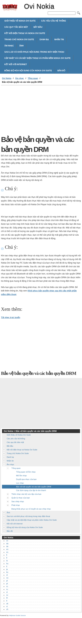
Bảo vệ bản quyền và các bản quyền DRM (33, 487)
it (6, 566)
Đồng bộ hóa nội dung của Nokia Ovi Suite (28, 70)
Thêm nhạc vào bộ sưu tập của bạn (26, 494)
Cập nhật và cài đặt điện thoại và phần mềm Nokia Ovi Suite (37, 58)
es (7, 552)
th (7, 598)
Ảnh (21, 46)
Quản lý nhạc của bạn (20, 498)
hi (7, 561)
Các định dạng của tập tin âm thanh (31, 490)
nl (7, 575)
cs (7, 541)
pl (7, 581)
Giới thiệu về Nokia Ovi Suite (20, 21)
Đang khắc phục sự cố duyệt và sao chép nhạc (31, 509)
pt (7, 584)
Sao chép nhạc (17, 501)
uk (7, 604)
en (7, 549)
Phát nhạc (15, 505)
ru (7, 589)
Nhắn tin (59, 39)
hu (7, 564)
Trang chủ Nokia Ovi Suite (19, 39)
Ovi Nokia (10, 7)
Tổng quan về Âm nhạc (26, 472)
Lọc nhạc (20, 483)
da (7, 543)
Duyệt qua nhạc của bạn (26, 479)
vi (7, 606)
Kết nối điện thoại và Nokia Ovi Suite (24, 33)
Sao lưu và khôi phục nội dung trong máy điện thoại (34, 52)
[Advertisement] (29, 110)
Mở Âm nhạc (21, 476)
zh (7, 609)
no (7, 578)
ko (7, 572)
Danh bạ (44, 39)
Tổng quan (33, 78)
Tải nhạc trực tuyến (10, 317)
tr (6, 601)
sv (7, 595)
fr (6, 558)
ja (7, 569)
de (7, 546)
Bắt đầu (37, 27)
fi (6, 555)
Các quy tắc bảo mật (16, 27)
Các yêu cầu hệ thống (53, 21)
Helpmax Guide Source (17, 615)
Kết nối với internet (15, 64)
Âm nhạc (9, 46)
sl (7, 592)
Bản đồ (61, 70)
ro (7, 586)
